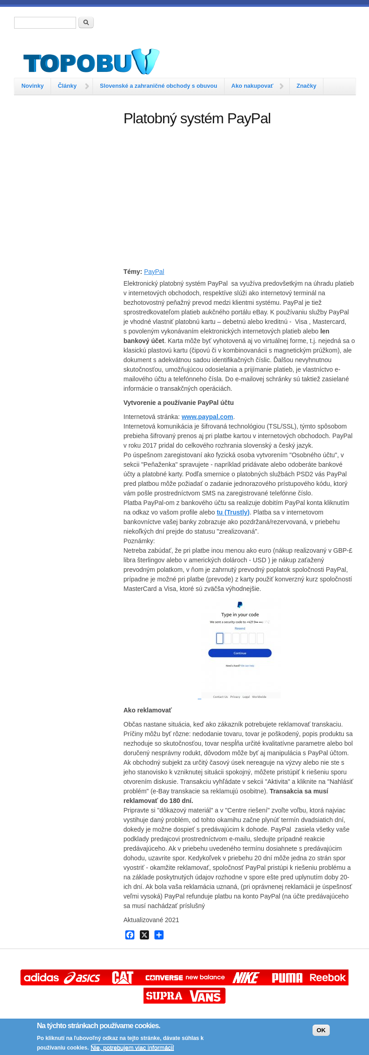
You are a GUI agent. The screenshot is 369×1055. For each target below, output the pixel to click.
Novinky (32, 86)
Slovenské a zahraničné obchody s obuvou (158, 86)
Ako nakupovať (252, 86)
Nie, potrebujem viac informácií (132, 1047)
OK (321, 1030)
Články (67, 86)
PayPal (154, 271)
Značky (306, 86)
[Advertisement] (64, 156)
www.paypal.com (207, 416)
